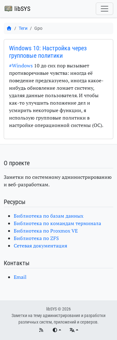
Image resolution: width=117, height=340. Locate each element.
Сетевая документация (40, 245)
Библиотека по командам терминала (57, 223)
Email (20, 277)
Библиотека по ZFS (36, 238)
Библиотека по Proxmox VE (46, 230)
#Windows (21, 65)
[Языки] (73, 330)
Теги (23, 28)
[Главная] (9, 28)
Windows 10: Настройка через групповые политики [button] (48, 51)
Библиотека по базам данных (48, 215)
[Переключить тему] (56, 330)
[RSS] (41, 330)
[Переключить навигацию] (104, 8)
